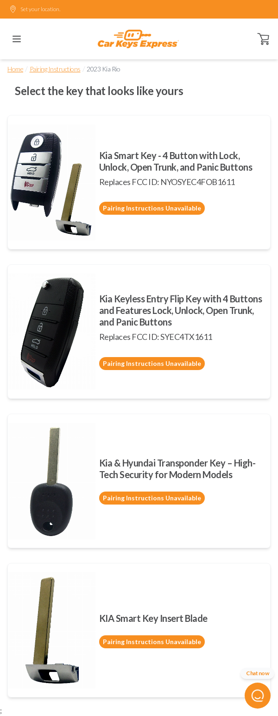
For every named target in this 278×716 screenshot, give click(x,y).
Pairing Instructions (55, 69)
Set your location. (34, 9)
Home (15, 69)
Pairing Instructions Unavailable (152, 208)
